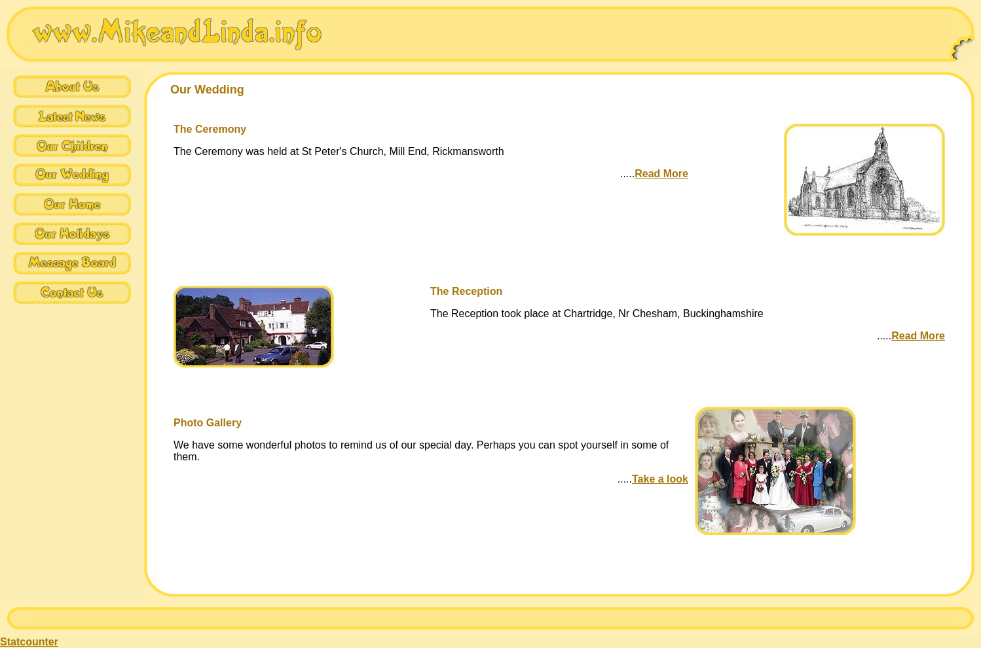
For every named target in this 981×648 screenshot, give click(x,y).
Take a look (660, 479)
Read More (661, 173)
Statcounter (29, 641)
